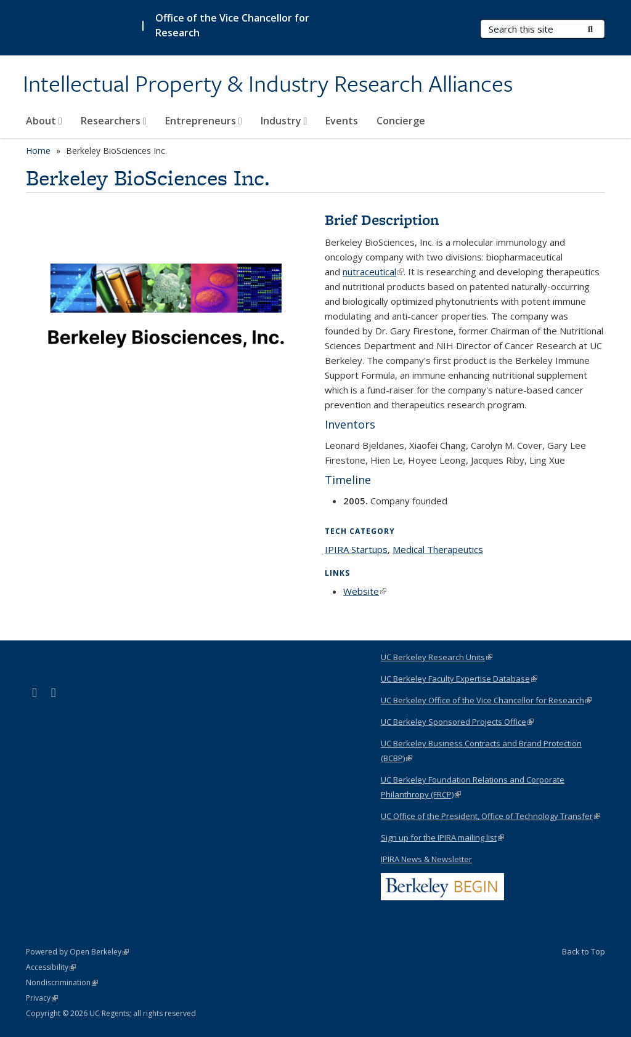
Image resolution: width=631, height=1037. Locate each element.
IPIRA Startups (356, 549)
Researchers (114, 120)
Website (364, 591)
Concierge (401, 120)
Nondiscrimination (62, 982)
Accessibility (51, 967)
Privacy (42, 998)
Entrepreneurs (203, 120)
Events (341, 120)
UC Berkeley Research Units (436, 657)
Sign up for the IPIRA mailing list (442, 837)
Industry (284, 120)
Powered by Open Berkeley (77, 951)
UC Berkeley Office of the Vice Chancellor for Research (486, 700)
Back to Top (583, 951)
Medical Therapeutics (438, 549)
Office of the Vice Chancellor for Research (232, 25)
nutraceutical (373, 271)
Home (38, 150)
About (44, 120)
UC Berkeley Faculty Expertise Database (459, 678)
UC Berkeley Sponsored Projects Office (457, 721)
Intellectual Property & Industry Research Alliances (268, 84)
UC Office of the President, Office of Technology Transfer (490, 815)
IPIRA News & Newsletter (426, 859)
